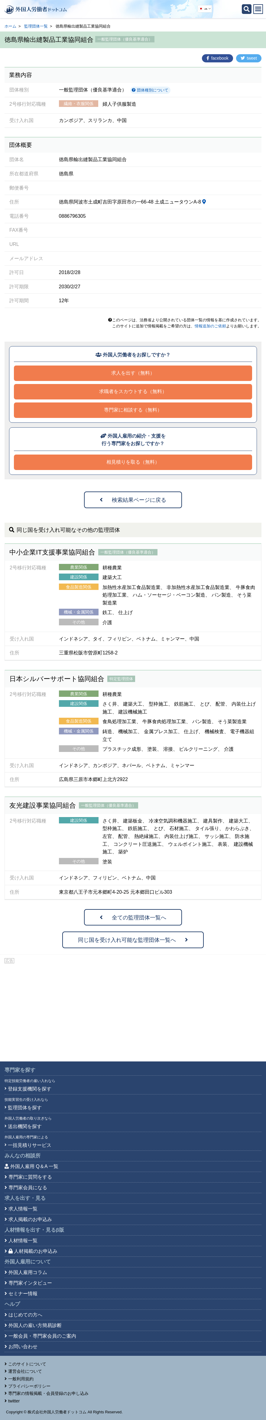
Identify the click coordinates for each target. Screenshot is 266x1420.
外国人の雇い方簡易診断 (35, 1325)
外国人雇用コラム (27, 1272)
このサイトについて (27, 1364)
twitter (14, 1400)
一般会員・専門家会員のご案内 (42, 1336)
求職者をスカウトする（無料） (133, 391)
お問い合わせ (22, 1346)
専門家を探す (20, 1070)
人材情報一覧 (22, 1240)
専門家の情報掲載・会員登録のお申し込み (48, 1393)
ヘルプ (12, 1304)
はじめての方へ (25, 1314)
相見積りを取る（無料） (133, 462)
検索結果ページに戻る (133, 500)
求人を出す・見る (25, 1198)
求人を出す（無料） (133, 373)
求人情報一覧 (22, 1208)
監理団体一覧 (36, 26)
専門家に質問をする (30, 1177)
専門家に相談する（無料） (133, 409)
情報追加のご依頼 (210, 326)
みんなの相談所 (23, 1156)
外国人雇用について (28, 1262)
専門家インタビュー (30, 1283)
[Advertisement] (133, 1010)
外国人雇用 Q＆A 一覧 (34, 1166)
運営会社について (25, 1371)
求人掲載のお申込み (30, 1219)
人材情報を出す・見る (34, 1230)
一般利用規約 (21, 1378)
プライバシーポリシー (29, 1386)
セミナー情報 (22, 1293)
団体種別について (150, 90)
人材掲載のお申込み (32, 1251)
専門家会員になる (27, 1187)
